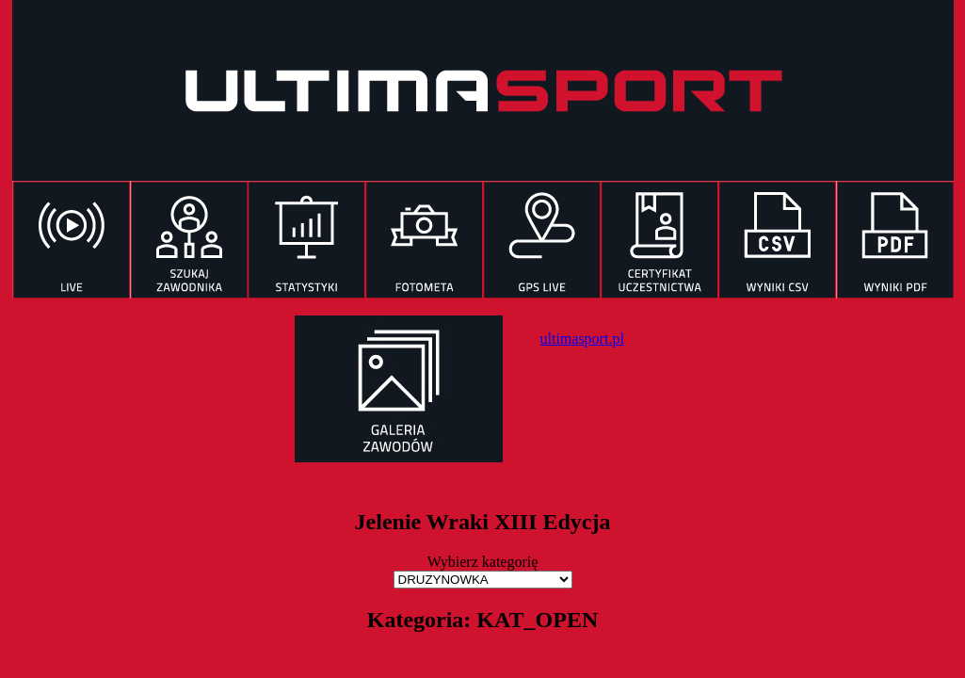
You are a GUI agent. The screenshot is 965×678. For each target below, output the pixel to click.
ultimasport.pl (582, 339)
